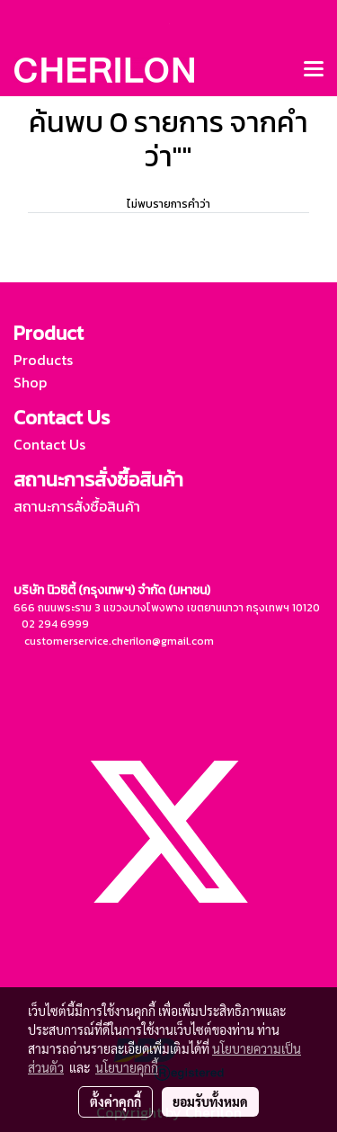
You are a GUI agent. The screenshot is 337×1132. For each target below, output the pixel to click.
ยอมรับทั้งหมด (210, 1101)
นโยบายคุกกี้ (126, 1067)
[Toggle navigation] (313, 70)
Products (43, 359)
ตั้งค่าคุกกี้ (115, 1101)
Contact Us (49, 444)
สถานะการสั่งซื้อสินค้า (76, 506)
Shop (30, 382)
